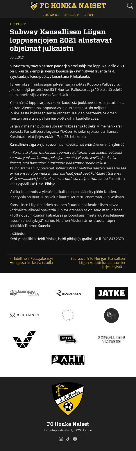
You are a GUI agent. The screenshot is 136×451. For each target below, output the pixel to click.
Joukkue (51, 15)
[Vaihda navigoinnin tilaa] (6, 6)
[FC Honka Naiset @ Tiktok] (68, 438)
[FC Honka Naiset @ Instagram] (60, 438)
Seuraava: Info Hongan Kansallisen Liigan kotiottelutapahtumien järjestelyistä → (98, 262)
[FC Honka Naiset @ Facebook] (75, 438)
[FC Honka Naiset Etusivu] (68, 6)
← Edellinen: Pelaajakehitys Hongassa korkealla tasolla (32, 260)
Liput (88, 15)
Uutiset (18, 24)
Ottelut (71, 15)
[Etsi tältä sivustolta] (130, 6)
